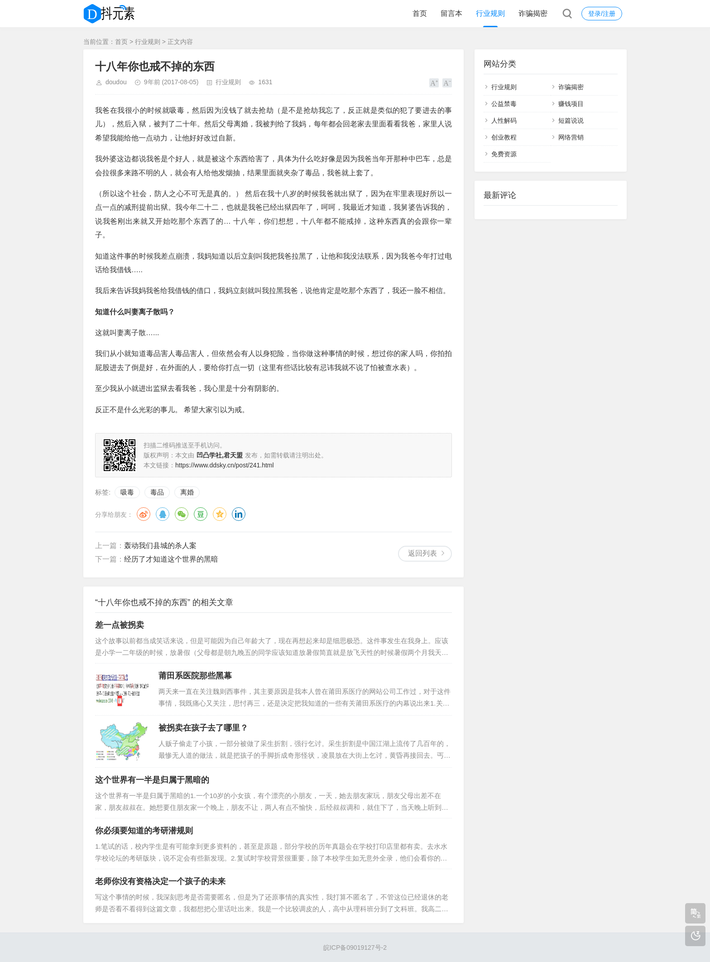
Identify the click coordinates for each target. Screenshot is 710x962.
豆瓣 (200, 514)
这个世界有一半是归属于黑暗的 (152, 779)
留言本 (451, 13)
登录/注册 (601, 13)
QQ (162, 514)
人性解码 (504, 120)
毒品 (157, 492)
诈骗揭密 (532, 13)
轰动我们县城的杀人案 (160, 545)
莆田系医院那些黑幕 (195, 675)
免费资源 (504, 154)
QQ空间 (219, 514)
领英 (238, 514)
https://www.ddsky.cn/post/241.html (224, 465)
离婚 (187, 492)
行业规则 (490, 13)
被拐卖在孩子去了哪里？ (203, 727)
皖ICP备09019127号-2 (355, 947)
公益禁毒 (504, 103)
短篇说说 (571, 120)
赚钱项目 (571, 103)
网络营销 (571, 137)
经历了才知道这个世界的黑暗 (171, 559)
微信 (181, 514)
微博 (143, 514)
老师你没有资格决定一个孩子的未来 (160, 881)
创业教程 (504, 137)
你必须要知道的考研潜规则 (144, 830)
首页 (420, 13)
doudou (116, 82)
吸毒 (127, 492)
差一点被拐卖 (119, 625)
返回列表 (422, 553)
